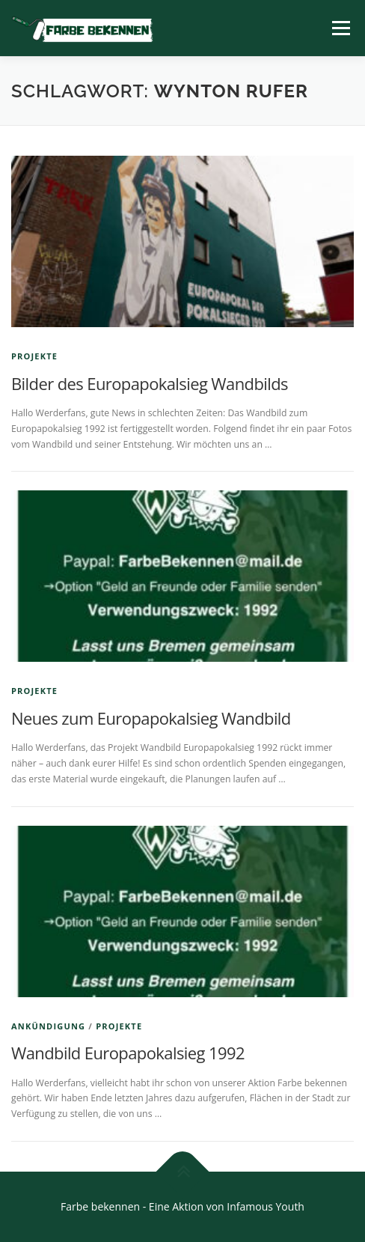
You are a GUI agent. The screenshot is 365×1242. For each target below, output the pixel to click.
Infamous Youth (265, 1206)
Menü (340, 28)
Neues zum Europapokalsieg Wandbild (151, 718)
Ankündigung (48, 1026)
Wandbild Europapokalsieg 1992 (128, 1052)
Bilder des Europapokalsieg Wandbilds (149, 383)
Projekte (34, 356)
